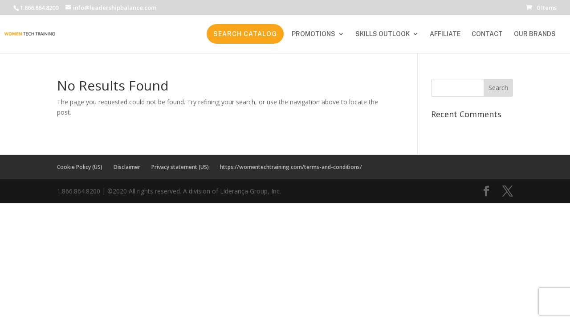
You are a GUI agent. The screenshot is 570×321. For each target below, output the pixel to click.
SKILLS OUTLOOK (382, 34)
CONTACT (487, 34)
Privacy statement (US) (180, 167)
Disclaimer (127, 167)
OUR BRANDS (535, 34)
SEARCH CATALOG (245, 33)
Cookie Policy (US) (79, 167)
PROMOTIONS (313, 34)
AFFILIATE (445, 34)
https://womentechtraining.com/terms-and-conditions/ (291, 167)
